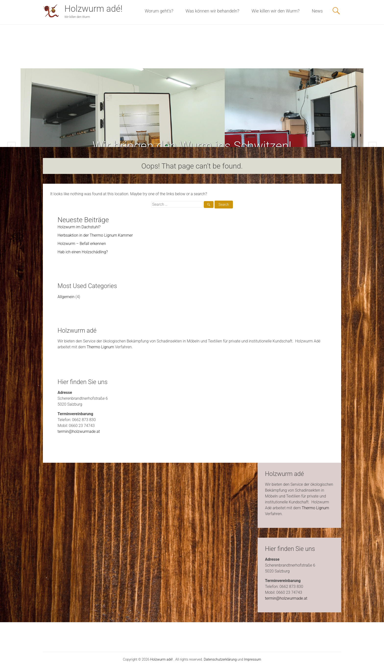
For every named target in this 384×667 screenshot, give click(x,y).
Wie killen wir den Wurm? (276, 10)
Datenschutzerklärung (220, 659)
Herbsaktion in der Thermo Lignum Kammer (95, 235)
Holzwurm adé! (93, 9)
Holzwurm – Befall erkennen (82, 243)
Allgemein (66, 296)
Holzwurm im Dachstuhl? (79, 227)
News (317, 10)
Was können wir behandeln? (212, 10)
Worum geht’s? (159, 10)
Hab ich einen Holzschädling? (83, 252)
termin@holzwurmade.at (79, 431)
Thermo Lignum (100, 347)
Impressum (252, 659)
